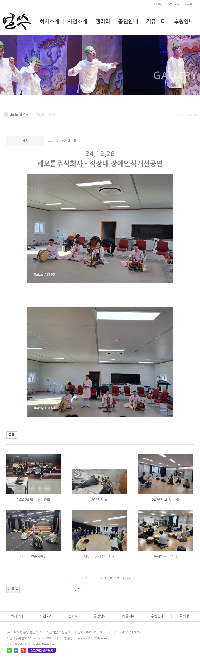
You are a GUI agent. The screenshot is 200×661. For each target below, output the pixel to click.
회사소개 (49, 21)
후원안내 (184, 21)
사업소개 (77, 21)
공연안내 (128, 21)
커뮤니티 (156, 21)
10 (117, 578)
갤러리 (102, 21)
